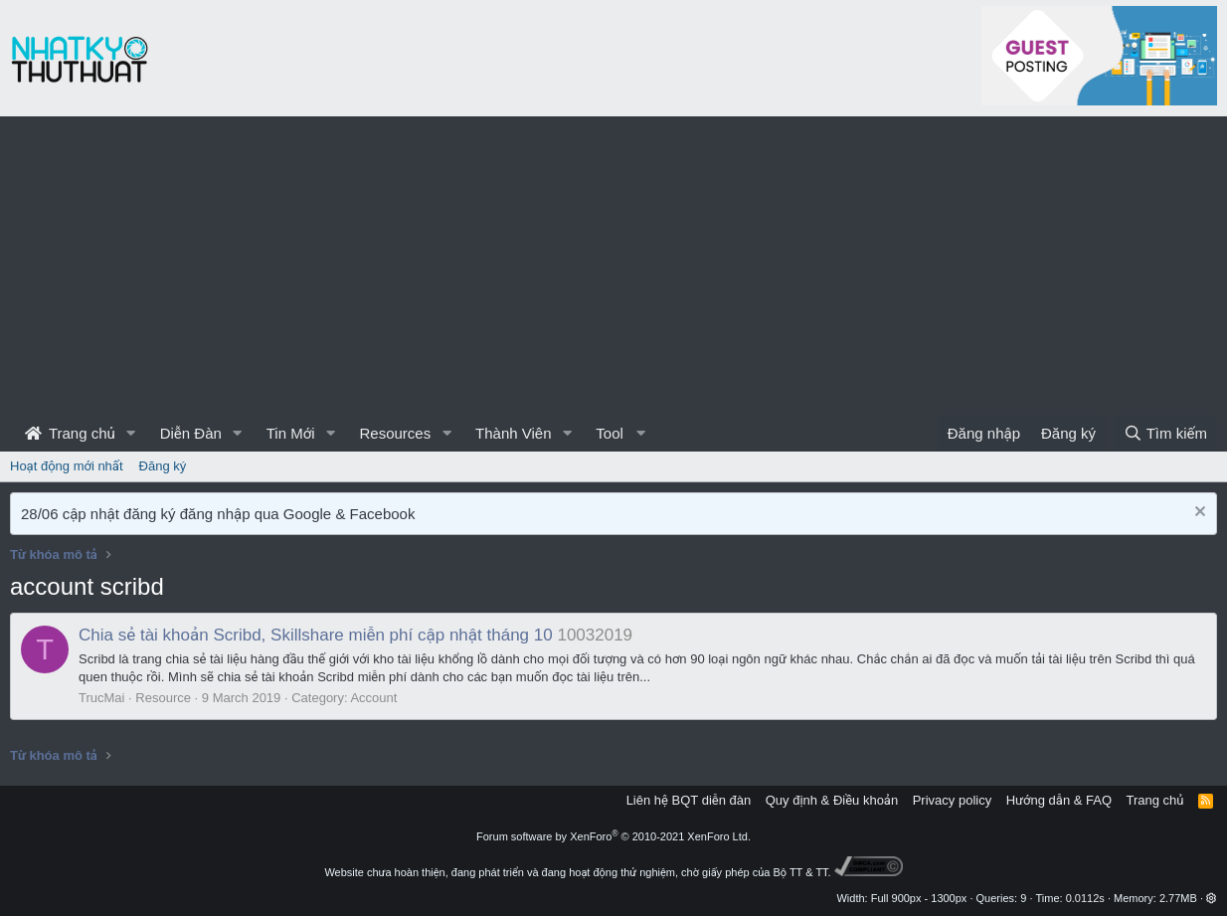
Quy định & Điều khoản (832, 800)
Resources (395, 433)
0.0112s (1085, 898)
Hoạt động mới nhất (66, 465)
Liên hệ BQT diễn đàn (689, 800)
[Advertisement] (613, 265)
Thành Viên (513, 433)
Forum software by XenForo (613, 836)
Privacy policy (952, 800)
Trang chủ (70, 433)
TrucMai (101, 697)
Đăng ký (163, 465)
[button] (131, 433)
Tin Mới (290, 433)
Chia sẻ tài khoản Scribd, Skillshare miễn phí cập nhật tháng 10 (316, 635)
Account (373, 697)
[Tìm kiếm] (1165, 433)
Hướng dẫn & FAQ (1059, 800)
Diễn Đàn (191, 433)
